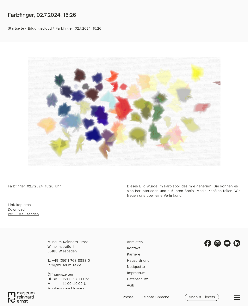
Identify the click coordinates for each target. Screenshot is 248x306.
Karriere (133, 254)
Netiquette (136, 266)
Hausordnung (138, 260)
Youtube (227, 243)
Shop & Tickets (202, 297)
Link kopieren (19, 205)
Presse (128, 297)
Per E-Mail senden (23, 214)
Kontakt (133, 248)
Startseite (16, 28)
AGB (130, 285)
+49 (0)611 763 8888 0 (71, 260)
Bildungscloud (40, 28)
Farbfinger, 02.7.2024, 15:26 (78, 28)
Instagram (217, 243)
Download (16, 209)
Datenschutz (137, 279)
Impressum (136, 273)
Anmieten (135, 242)
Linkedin (236, 243)
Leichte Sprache (155, 297)
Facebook (207, 243)
